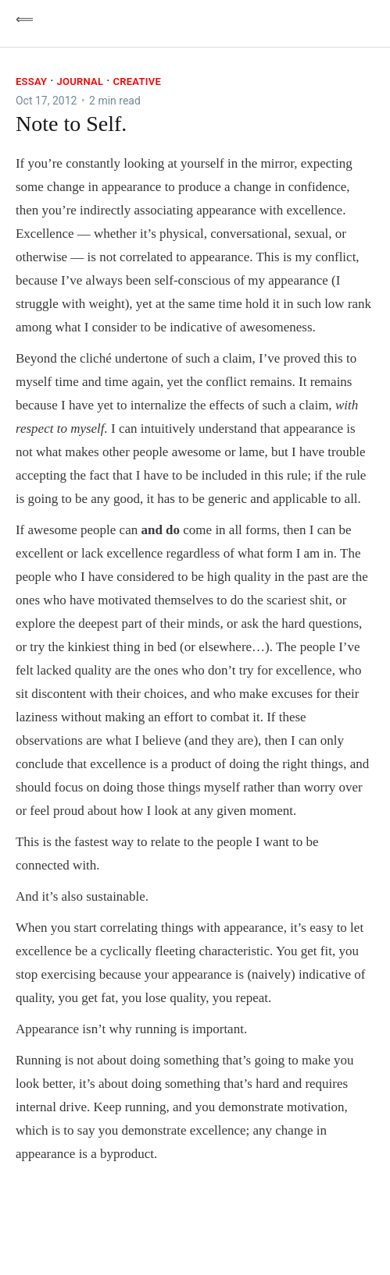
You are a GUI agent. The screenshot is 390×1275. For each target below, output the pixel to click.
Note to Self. (71, 124)
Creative (137, 81)
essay (31, 81)
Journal (79, 81)
